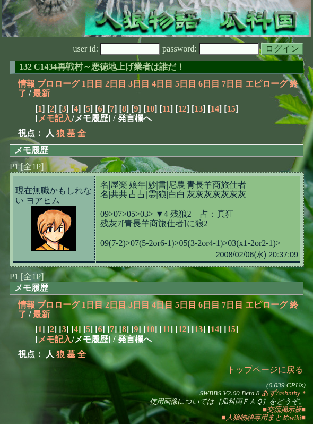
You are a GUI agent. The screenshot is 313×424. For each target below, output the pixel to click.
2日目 (115, 83)
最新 (41, 93)
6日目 (209, 83)
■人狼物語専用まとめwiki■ (264, 417)
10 (150, 108)
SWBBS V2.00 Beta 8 (229, 393)
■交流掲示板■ (284, 409)
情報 (26, 83)
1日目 (92, 83)
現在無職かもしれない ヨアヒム (53, 195)
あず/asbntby (281, 393)
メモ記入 (55, 118)
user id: (117, 48)
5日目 (185, 83)
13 (198, 108)
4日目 (162, 83)
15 (231, 108)
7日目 (232, 83)
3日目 (139, 83)
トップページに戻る (265, 369)
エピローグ (266, 83)
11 (166, 108)
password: (210, 48)
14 (215, 108)
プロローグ (58, 83)
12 (182, 108)
